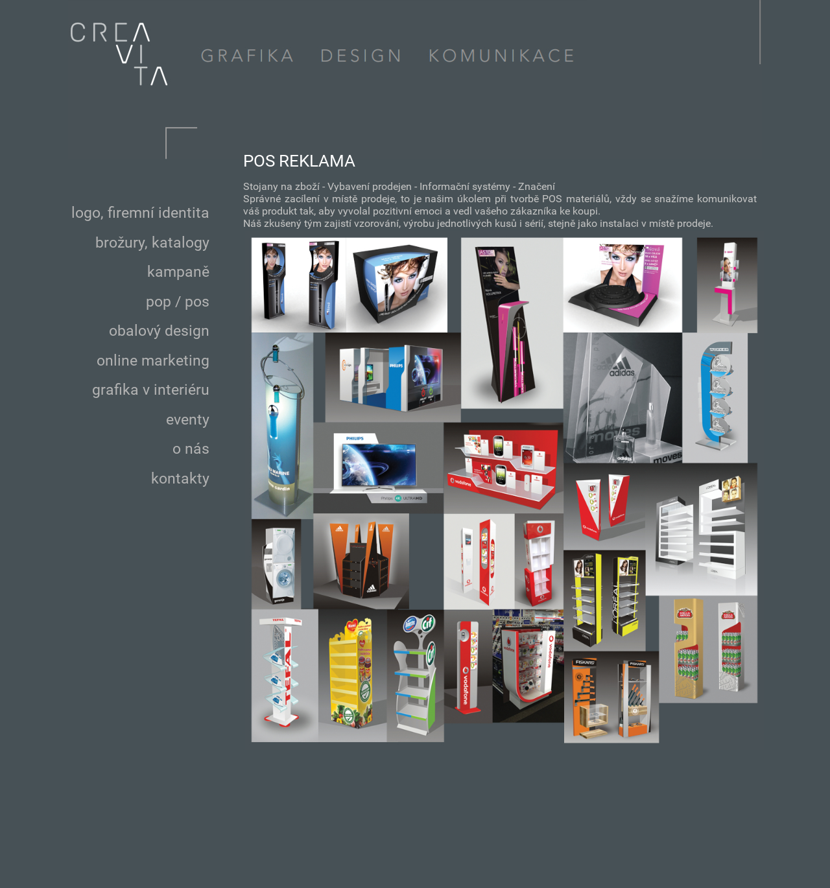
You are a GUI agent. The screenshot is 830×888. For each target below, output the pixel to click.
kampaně (178, 272)
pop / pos (177, 301)
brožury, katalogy (152, 242)
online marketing (153, 360)
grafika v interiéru (150, 390)
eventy (187, 419)
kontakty (180, 478)
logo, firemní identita (140, 213)
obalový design (159, 331)
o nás (190, 449)
